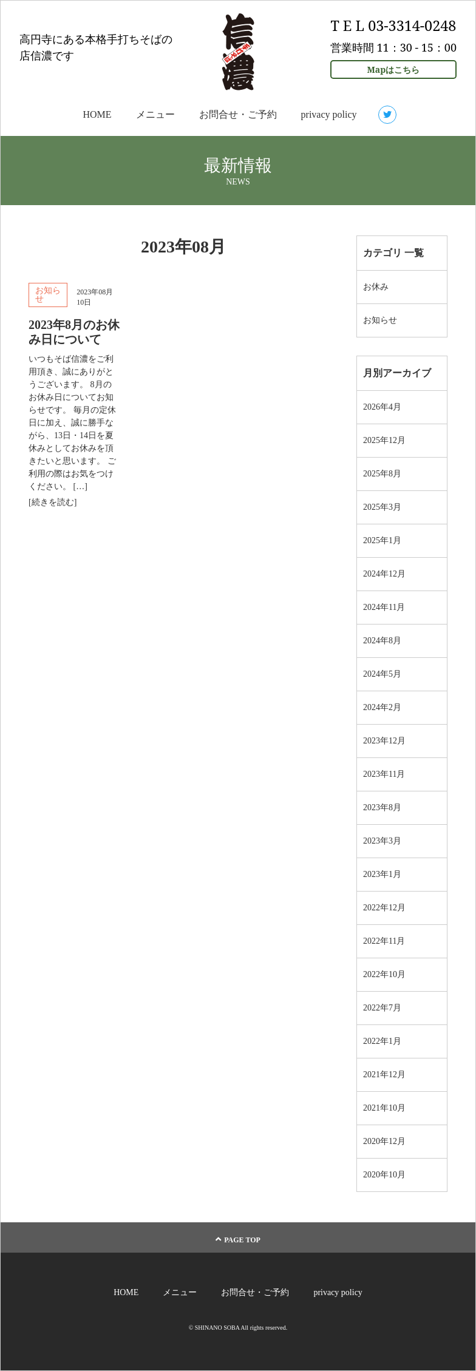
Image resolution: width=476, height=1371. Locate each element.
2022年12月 (384, 907)
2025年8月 (382, 473)
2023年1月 (382, 874)
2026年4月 (382, 406)
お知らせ (48, 294)
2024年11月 (384, 607)
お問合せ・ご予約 (238, 114)
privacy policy (329, 114)
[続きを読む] (52, 502)
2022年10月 (384, 974)
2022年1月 (382, 1041)
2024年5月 (382, 674)
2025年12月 (384, 440)
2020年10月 (384, 1174)
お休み (376, 286)
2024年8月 (382, 640)
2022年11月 (384, 941)
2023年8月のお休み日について (74, 332)
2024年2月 (382, 707)
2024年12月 (384, 573)
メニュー (155, 114)
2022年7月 (382, 1007)
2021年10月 (384, 1107)
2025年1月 (382, 540)
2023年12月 (384, 740)
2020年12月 (384, 1141)
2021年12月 (384, 1074)
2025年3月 (382, 507)
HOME (97, 114)
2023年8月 (382, 807)
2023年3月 (382, 840)
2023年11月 (384, 774)
